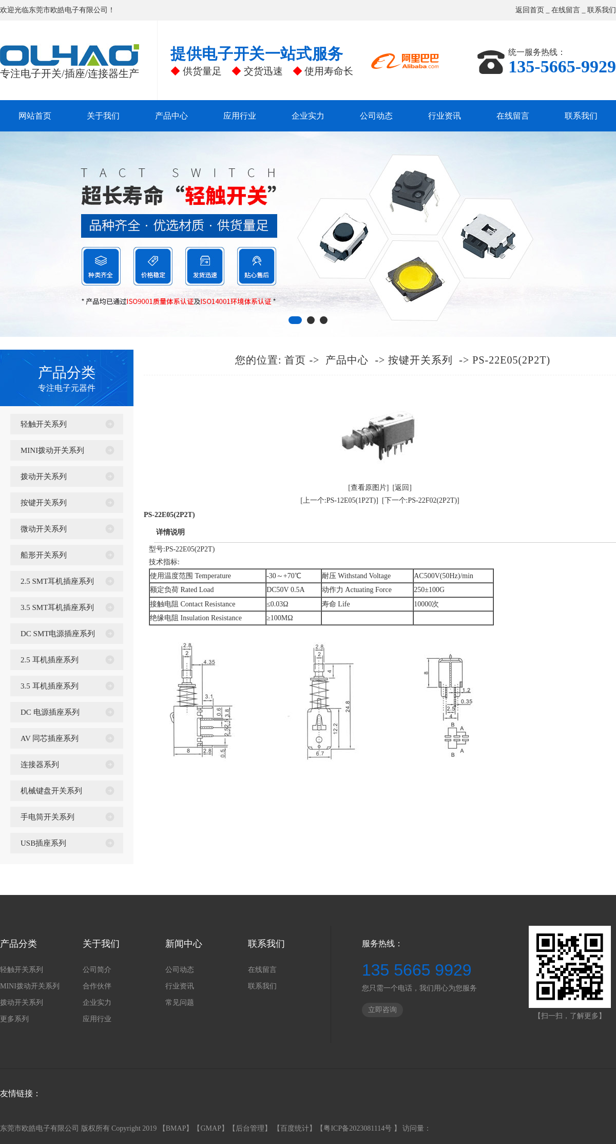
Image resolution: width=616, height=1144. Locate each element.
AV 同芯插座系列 (50, 738)
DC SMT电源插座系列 (58, 634)
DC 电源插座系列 (50, 712)
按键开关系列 (44, 503)
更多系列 (14, 1019)
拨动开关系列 (44, 476)
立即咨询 (382, 1010)
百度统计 (294, 1128)
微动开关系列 (44, 529)
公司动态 (376, 115)
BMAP (176, 1128)
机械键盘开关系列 (51, 791)
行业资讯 (444, 115)
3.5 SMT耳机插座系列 (57, 607)
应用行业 (239, 115)
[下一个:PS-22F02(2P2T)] (420, 500)
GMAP (210, 1128)
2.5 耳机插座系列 (50, 660)
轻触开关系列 (44, 424)
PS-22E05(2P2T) (511, 360)
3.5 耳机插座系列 (50, 686)
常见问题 (179, 1002)
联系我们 (601, 10)
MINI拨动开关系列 (52, 450)
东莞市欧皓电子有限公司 (68, 10)
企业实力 (308, 115)
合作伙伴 (97, 986)
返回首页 (529, 10)
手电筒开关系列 (47, 817)
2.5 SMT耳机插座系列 (57, 581)
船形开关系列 (44, 555)
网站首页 (34, 115)
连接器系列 (40, 764)
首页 (295, 360)
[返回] (402, 487)
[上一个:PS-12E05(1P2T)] (339, 500)
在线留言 (565, 10)
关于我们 (103, 115)
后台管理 (250, 1128)
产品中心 (171, 115)
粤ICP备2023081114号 (358, 1128)
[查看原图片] (368, 487)
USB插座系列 (43, 843)
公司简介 (97, 970)
